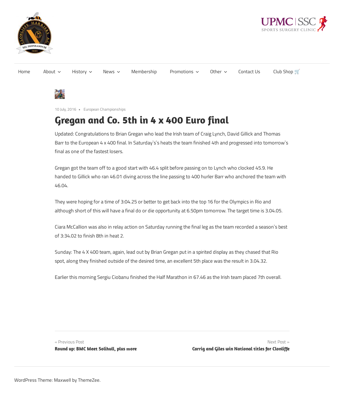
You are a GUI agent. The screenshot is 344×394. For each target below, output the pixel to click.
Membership (144, 71)
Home (24, 71)
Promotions (184, 71)
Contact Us (249, 71)
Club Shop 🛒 (286, 71)
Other (218, 71)
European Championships (105, 109)
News (111, 71)
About (52, 71)
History (82, 71)
